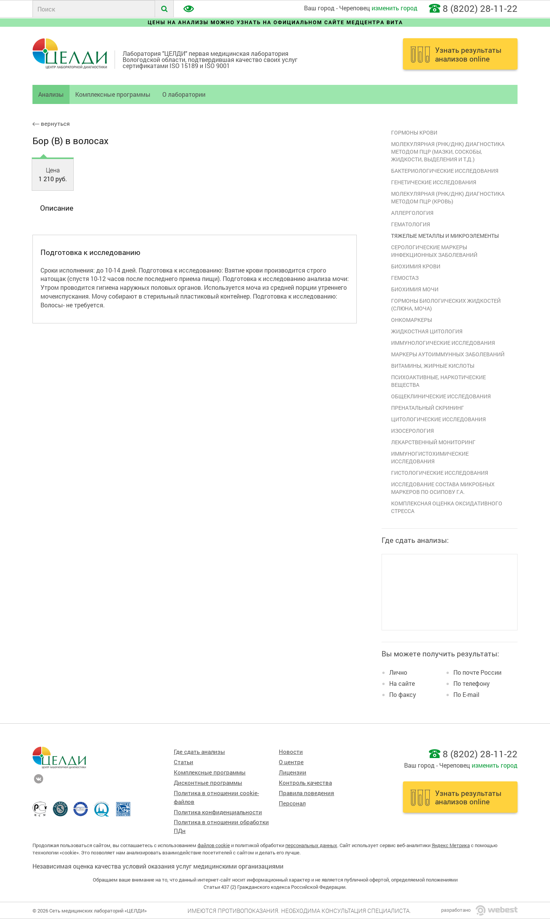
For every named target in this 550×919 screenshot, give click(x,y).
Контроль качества (305, 782)
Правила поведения (306, 793)
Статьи (183, 762)
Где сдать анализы (199, 751)
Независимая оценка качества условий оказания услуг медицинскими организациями (157, 866)
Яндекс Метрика (451, 845)
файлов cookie (213, 845)
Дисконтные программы (208, 782)
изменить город (394, 8)
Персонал (292, 803)
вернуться (51, 123)
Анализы (51, 94)
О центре (291, 762)
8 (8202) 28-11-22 (480, 8)
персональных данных (311, 845)
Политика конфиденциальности (218, 812)
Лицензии (292, 772)
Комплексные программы (112, 94)
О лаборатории (183, 94)
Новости (291, 751)
